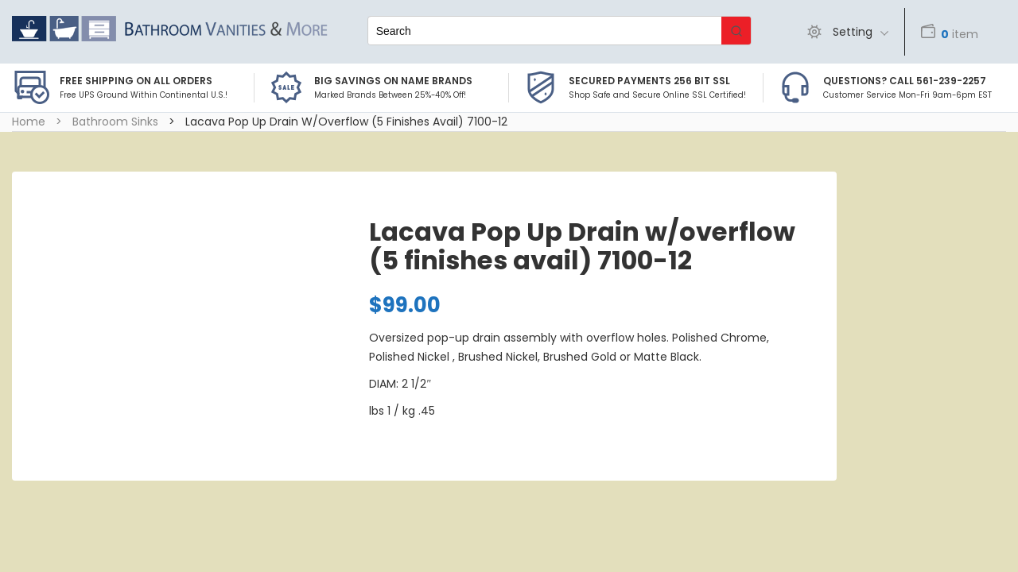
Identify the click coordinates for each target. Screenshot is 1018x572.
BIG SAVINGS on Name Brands (393, 80)
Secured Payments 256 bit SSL (649, 80)
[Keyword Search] (544, 30)
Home (28, 121)
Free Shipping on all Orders (136, 80)
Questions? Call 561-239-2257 (904, 80)
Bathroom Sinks (115, 121)
